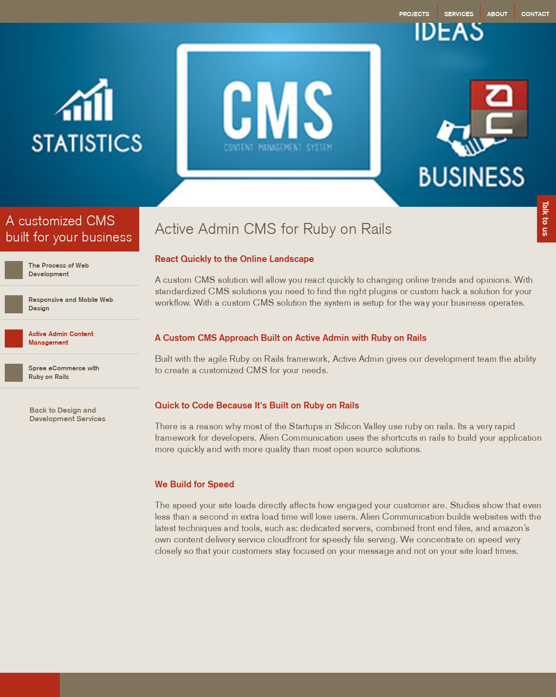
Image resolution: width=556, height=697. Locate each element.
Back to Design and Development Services (55, 414)
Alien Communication (98, 11)
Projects (414, 14)
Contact (535, 14)
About (497, 14)
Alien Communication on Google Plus (541, 687)
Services (458, 14)
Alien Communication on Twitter (518, 687)
